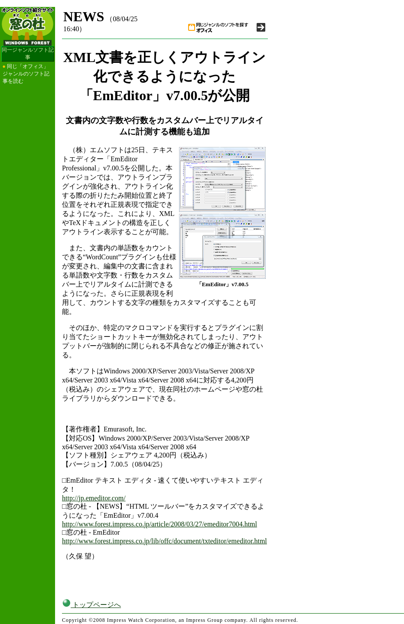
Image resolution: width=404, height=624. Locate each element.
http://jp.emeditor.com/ (94, 498)
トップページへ (91, 604)
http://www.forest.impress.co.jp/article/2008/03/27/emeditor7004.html (159, 524)
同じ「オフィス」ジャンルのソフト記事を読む (26, 73)
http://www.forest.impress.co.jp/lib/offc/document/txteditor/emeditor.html (164, 541)
